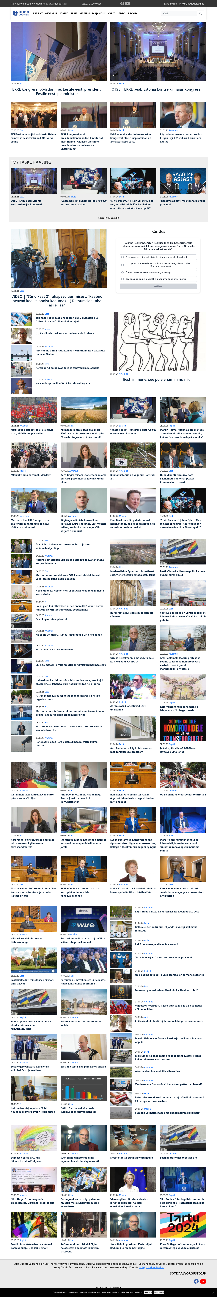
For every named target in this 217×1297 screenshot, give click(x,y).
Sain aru (148, 1292)
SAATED (63, 13)
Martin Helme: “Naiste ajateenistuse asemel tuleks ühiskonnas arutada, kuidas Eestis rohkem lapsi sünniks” (182, 433)
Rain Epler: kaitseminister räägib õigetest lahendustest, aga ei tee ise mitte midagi (132, 798)
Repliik (172, 425)
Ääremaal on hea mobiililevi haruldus (157, 1071)
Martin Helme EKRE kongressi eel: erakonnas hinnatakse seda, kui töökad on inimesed (31, 523)
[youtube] (127, 3)
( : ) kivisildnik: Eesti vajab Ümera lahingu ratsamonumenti (170, 1021)
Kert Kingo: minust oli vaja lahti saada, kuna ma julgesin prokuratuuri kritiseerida (182, 892)
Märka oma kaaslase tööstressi (54, 649)
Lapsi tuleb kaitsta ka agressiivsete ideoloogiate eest (167, 911)
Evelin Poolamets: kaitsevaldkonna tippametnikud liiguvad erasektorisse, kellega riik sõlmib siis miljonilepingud (133, 843)
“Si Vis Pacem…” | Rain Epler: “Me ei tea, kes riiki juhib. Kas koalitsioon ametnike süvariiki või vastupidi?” (131, 204)
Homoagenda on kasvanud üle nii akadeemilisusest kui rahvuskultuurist (31, 1025)
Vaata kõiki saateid (108, 217)
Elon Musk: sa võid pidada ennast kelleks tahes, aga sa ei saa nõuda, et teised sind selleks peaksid (132, 523)
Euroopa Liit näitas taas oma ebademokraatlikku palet (167, 1112)
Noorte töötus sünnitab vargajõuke (131, 1157)
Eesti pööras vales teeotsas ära (178, 1157)
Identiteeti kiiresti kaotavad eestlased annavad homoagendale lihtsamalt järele (84, 843)
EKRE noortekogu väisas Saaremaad (156, 944)
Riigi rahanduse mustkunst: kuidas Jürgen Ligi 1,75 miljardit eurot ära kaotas (181, 138)
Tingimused (159, 1292)
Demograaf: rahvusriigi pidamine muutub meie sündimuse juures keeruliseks (80, 1203)
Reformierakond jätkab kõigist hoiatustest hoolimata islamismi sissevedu (80, 1248)
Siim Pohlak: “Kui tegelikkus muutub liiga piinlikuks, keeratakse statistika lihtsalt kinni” (182, 1203)
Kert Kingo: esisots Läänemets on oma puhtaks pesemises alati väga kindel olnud (84, 478)
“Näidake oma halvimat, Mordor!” (31, 475)
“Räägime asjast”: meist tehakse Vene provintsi (163, 957)
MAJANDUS (98, 13)
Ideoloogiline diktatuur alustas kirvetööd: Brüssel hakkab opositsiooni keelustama (129, 1203)
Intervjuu (24, 516)
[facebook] (122, 4)
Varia (47, 329)
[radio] (158, 257)
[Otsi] (179, 13)
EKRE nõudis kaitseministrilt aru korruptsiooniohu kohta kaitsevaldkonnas (80, 892)
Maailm (122, 516)
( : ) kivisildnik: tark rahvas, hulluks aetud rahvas (65, 333)
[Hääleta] (158, 286)
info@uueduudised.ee (191, 3)
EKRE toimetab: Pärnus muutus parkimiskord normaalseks (71, 665)
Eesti (22, 83)
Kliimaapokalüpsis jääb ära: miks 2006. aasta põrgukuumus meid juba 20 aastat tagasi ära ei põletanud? (82, 433)
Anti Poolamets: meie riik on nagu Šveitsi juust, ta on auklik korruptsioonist (81, 798)
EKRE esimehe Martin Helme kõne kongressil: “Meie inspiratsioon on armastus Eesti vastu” (130, 138)
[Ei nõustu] (213, 1292)
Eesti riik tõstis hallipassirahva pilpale (83, 1066)
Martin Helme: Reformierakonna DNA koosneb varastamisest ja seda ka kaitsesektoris (33, 892)
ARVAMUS (51, 13)
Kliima (122, 567)
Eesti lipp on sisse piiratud (51, 619)
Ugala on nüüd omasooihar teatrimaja (183, 794)
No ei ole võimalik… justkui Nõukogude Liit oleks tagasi (69, 634)
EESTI (74, 13)
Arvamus (173, 130)
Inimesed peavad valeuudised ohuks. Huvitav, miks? (166, 990)
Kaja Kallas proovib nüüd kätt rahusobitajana (63, 383)
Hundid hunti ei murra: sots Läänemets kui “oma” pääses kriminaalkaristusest (177, 478)
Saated (72, 196)
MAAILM (85, 13)
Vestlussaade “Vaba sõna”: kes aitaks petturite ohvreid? (168, 1084)
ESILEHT (38, 13)
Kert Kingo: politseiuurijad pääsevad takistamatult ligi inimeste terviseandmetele (32, 843)
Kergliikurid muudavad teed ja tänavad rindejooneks (67, 368)
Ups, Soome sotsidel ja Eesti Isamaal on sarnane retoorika (169, 974)
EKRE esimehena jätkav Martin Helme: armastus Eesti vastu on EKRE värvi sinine (34, 138)
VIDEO (121, 13)
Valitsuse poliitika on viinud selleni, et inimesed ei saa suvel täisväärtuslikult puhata (183, 616)
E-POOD (132, 13)
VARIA (111, 13)
